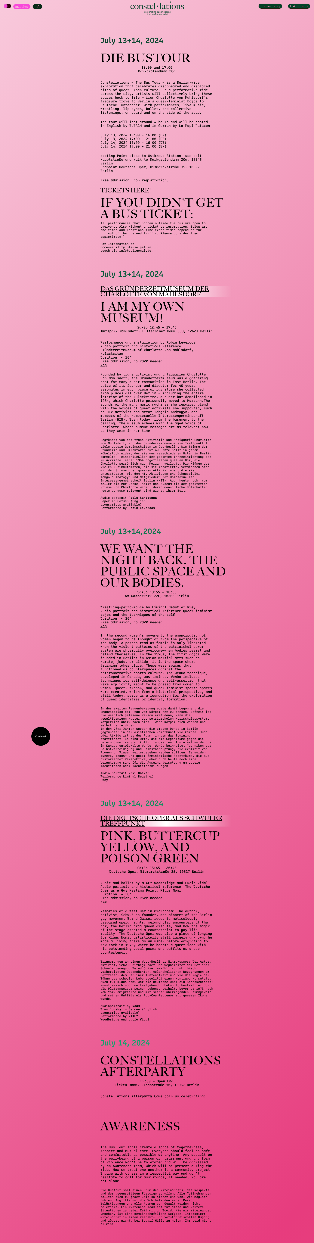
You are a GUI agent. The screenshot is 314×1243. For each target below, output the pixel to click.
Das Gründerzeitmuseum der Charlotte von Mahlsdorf (154, 291)
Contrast (40, 736)
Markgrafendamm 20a (168, 159)
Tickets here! (125, 190)
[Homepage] (157, 9)
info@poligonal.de (135, 250)
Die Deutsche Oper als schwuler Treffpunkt (161, 820)
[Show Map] (7, 6)
